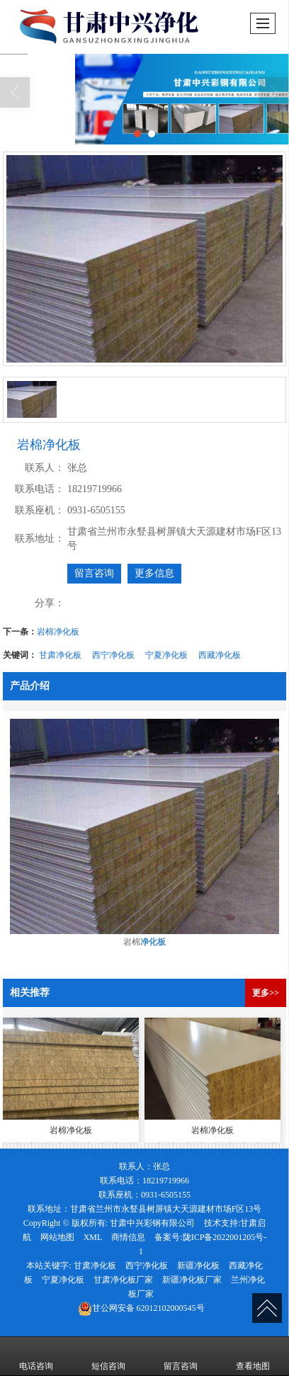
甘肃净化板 (60, 655)
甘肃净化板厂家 (123, 1280)
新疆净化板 (198, 1265)
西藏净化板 (219, 655)
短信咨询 (108, 1356)
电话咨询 (36, 1356)
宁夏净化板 (166, 655)
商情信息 (128, 1237)
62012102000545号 (141, 1308)
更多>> (265, 993)
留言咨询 (94, 573)
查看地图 (253, 1356)
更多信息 (154, 573)
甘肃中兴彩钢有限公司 (152, 1223)
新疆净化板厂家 (192, 1280)
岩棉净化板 (58, 632)
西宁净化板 (113, 655)
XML (93, 1237)
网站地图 (57, 1237)
